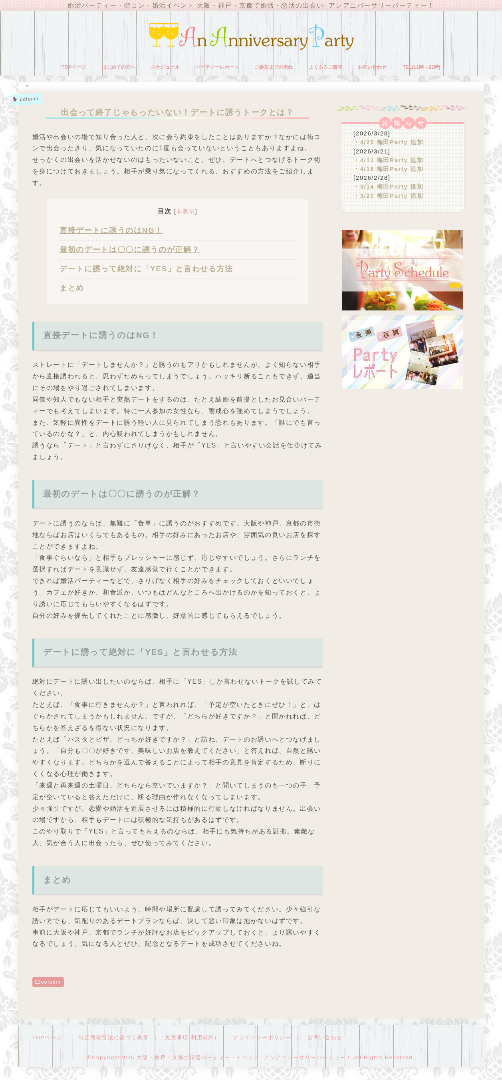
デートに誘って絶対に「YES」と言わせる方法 (146, 269)
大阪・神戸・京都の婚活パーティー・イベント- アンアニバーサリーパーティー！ (244, 1057)
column (51, 982)
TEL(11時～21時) (421, 67)
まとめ (72, 288)
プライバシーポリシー (262, 1037)
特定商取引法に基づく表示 (114, 1037)
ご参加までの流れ (273, 67)
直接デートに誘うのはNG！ (111, 230)
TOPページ (74, 67)
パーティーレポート (217, 67)
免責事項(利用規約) (190, 1037)
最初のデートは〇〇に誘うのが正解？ (130, 249)
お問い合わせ (372, 67)
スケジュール (165, 67)
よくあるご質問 (325, 67)
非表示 (186, 211)
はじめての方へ (118, 67)
